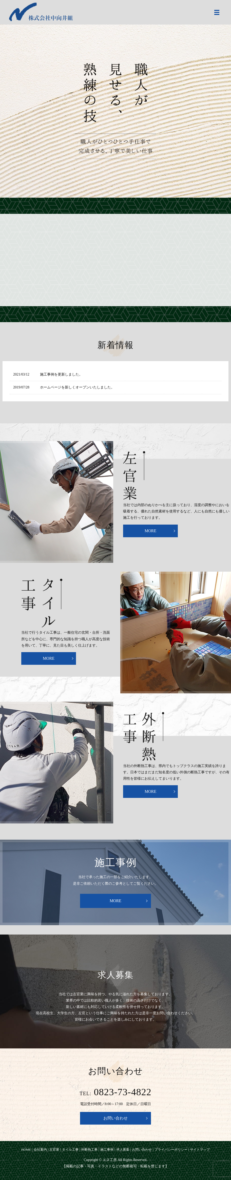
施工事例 (106, 1149)
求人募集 (122, 1149)
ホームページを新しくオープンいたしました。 (77, 387)
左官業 (54, 1149)
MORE (150, 531)
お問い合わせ (115, 1118)
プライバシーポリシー (171, 1149)
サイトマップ (200, 1149)
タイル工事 (70, 1149)
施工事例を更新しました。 (61, 374)
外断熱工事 (89, 1149)
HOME (26, 1149)
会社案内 (40, 1149)
